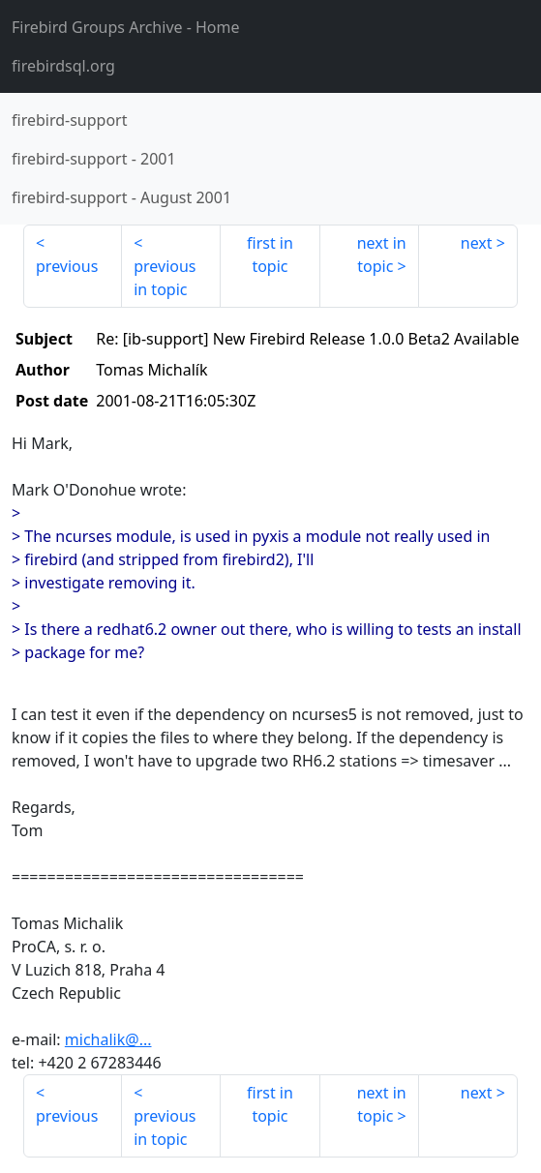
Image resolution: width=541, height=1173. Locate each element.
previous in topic (164, 278)
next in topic (381, 254)
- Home (126, 27)
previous (67, 266)
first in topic (270, 254)
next (477, 243)
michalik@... (108, 1039)
